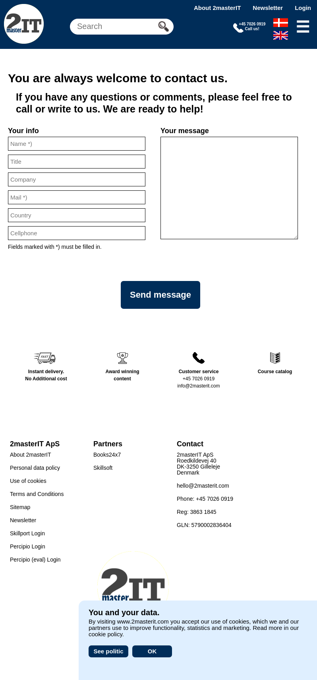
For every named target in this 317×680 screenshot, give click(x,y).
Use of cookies (28, 481)
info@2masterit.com (199, 386)
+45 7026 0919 (199, 379)
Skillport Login (27, 533)
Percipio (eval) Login (35, 559)
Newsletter (268, 7)
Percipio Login (27, 546)
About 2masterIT (217, 7)
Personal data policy (35, 468)
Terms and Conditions (37, 494)
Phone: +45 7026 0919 (205, 499)
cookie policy (105, 634)
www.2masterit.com (143, 621)
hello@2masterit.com (203, 485)
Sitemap (20, 507)
